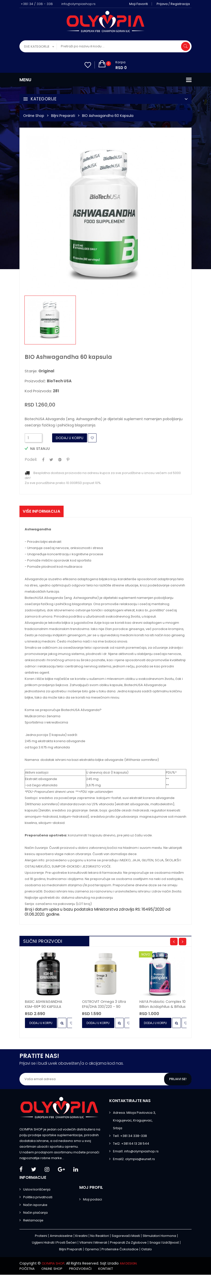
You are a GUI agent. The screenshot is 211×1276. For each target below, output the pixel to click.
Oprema (92, 1250)
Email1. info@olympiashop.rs (136, 1152)
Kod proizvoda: (42, 391)
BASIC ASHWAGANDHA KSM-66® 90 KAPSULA (43, 1006)
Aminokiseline (61, 1237)
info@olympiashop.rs (78, 3)
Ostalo (146, 1250)
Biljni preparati (63, 115)
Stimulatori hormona (159, 1237)
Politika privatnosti (37, 1198)
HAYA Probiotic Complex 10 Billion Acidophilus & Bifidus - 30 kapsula (162, 1006)
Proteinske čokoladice (120, 1250)
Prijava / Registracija (175, 3)
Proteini (41, 1237)
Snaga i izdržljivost (164, 1244)
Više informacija (44, 512)
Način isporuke (35, 1206)
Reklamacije (33, 1221)
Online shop (55, 1270)
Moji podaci (92, 1200)
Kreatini (81, 1237)
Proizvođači (86, 1270)
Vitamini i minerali (93, 1244)
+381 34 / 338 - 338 (37, 3)
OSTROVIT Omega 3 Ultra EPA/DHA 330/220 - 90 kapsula (104, 1006)
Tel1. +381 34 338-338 (130, 1137)
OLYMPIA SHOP (54, 1264)
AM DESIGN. (131, 1264)
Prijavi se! (177, 1080)
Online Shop (33, 115)
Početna (27, 1270)
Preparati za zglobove (128, 1244)
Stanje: (39, 371)
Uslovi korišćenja (36, 1191)
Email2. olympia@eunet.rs (134, 1160)
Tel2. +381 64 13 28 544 (131, 1145)
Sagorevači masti (126, 1237)
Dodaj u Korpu (69, 437)
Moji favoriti (140, 3)
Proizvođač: (48, 381)
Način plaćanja (35, 1214)
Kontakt (114, 1270)
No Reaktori (99, 1237)
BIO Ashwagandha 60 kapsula (107, 115)
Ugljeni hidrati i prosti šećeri (54, 1244)
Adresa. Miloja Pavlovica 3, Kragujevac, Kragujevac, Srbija (134, 1122)
